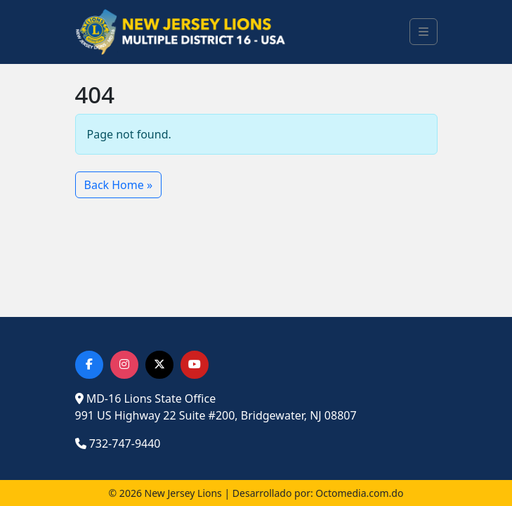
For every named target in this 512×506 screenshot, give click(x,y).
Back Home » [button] (118, 185)
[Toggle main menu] (423, 31)
